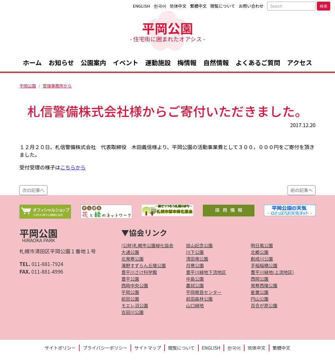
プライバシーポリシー (105, 348)
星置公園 (259, 292)
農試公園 (195, 285)
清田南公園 (197, 259)
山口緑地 (195, 305)
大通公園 (130, 252)
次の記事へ (33, 190)
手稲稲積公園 (264, 265)
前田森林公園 (199, 299)
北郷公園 (259, 252)
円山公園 (259, 299)
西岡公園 (259, 279)
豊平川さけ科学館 (139, 272)
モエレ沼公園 (134, 305)
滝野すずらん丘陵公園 (143, 265)
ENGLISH (141, 6)
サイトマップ (147, 348)
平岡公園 (167, 31)
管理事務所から (57, 86)
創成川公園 (262, 259)
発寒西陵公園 (264, 285)
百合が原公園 (264, 305)
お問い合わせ (251, 6)
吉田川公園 (132, 312)
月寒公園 (195, 265)
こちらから (73, 167)
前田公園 (130, 299)
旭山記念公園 (199, 245)
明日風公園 (262, 245)
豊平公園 (130, 279)
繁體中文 (198, 6)
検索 (323, 6)
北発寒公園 (132, 259)
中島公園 (195, 279)
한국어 (160, 6)
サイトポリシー (60, 348)
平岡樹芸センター (204, 292)
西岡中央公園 (134, 285)
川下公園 (195, 252)
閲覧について (222, 6)
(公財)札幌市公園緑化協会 (147, 245)
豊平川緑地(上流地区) (272, 272)
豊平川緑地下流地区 (206, 272)
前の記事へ (301, 190)
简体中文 (178, 6)
